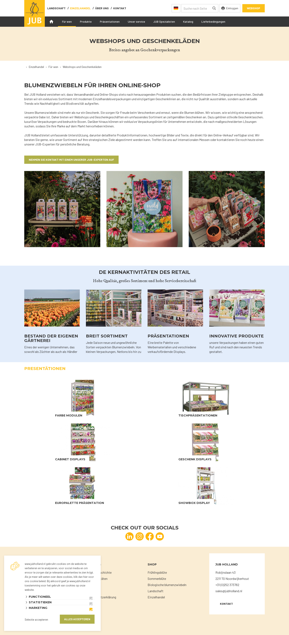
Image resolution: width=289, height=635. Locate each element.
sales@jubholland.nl (228, 591)
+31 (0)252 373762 (227, 585)
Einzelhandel (80, 8)
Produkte (86, 21)
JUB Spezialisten (164, 21)
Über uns (102, 8)
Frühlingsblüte (157, 572)
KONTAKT (226, 603)
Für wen (67, 21)
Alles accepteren (77, 619)
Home (51, 21)
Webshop (253, 8)
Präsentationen (110, 21)
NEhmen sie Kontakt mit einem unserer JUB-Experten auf (71, 159)
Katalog (188, 21)
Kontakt (119, 8)
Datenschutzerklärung (101, 597)
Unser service (136, 21)
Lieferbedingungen (213, 21)
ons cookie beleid (35, 581)
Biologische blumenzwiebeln (167, 585)
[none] (214, 8)
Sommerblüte (157, 578)
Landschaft (56, 8)
